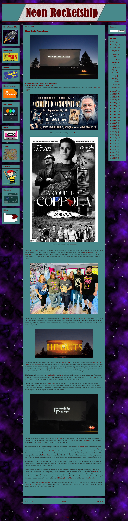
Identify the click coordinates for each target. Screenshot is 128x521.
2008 (114, 135)
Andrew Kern (73, 133)
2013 (114, 120)
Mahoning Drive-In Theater (34, 85)
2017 (114, 108)
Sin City (96, 449)
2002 (114, 152)
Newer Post (29, 501)
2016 (114, 111)
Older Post (99, 501)
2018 (114, 106)
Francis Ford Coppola (31, 250)
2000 (114, 158)
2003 (114, 149)
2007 (114, 138)
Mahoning (96, 472)
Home (64, 501)
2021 (114, 97)
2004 (114, 146)
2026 (114, 42)
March (114, 81)
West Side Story (97, 362)
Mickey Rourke (47, 455)
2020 (114, 100)
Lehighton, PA (48, 85)
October (115, 59)
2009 (114, 132)
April (113, 79)
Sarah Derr (72, 245)
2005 (114, 143)
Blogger (67, 517)
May (113, 76)
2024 (114, 47)
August (114, 67)
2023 (114, 91)
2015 (114, 114)
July (113, 70)
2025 (114, 44)
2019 (114, 103)
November (115, 55)
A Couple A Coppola (31, 83)
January (115, 87)
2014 (114, 117)
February (115, 84)
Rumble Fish (53, 83)
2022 (114, 94)
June (114, 73)
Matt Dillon (52, 451)
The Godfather (87, 252)
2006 (114, 140)
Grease (27, 364)
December (115, 50)
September (115, 62)
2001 (114, 155)
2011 (114, 126)
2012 (114, 123)
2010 (114, 129)
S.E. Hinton (66, 318)
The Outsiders (43, 83)
